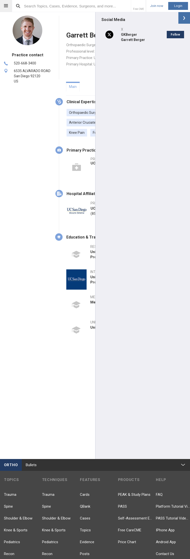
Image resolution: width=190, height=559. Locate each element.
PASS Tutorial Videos (173, 518)
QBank (85, 506)
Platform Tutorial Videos (173, 506)
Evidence (87, 542)
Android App (166, 542)
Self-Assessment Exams (135, 518)
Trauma (10, 494)
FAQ (159, 494)
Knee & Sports (15, 530)
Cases (85, 518)
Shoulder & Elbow (18, 518)
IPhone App (165, 530)
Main (73, 87)
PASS (122, 506)
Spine (8, 506)
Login (178, 6)
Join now (156, 6)
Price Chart (127, 542)
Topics (85, 530)
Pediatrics (12, 542)
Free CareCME (129, 530)
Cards (85, 494)
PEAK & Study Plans (134, 494)
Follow (175, 34)
